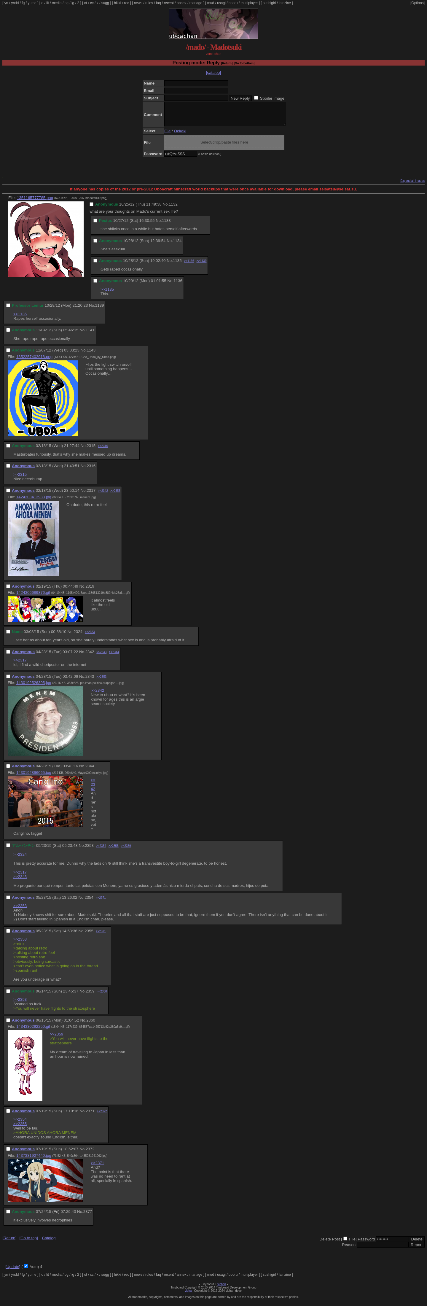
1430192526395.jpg (33, 687)
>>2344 (114, 656)
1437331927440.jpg (33, 1160)
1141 (90, 334)
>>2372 (102, 1115)
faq (158, 3)
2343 (89, 681)
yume (32, 3)
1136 (177, 285)
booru (233, 3)
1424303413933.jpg (33, 501)
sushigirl (269, 3)
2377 (87, 1216)
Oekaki (180, 135)
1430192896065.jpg (33, 777)
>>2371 (101, 902)
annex (182, 3)
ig (72, 3)
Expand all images (412, 185)
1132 (173, 208)
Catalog (48, 1242)
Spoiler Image (272, 98)
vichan (221, 1288)
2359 (90, 995)
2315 (91, 450)
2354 (89, 902)
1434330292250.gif (33, 1031)
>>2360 (102, 996)
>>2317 (20, 664)
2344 (89, 770)
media (57, 3)
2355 (89, 935)
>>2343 (101, 656)
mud (210, 3)
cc (92, 3)
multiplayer (249, 3)
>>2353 (115, 495)
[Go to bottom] (244, 63)
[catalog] (213, 72)
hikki (117, 3)
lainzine (285, 3)
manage (195, 3)
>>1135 (107, 294)
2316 (91, 470)
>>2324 (20, 859)
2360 (90, 1024)
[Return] (226, 63)
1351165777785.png (35, 202)
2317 (91, 495)
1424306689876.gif (33, 597)
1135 (177, 265)
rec (126, 3)
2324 (78, 636)
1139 (99, 310)
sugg (105, 3)
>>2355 (114, 850)
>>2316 (103, 450)
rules (149, 3)
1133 (166, 225)
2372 (90, 1153)
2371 (90, 1115)
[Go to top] (28, 1242)
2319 (89, 590)
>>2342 (103, 495)
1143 (91, 354)
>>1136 (189, 265)
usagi (221, 3)
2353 (89, 850)
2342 (89, 656)
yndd (15, 3)
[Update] (12, 1271)
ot (85, 3)
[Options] (417, 3)
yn (6, 3)
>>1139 (202, 265)
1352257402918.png (34, 361)
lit (47, 3)
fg (23, 3)
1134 (177, 245)
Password (366, 1243)
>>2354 (101, 850)
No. (165, 208)
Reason (349, 1249)
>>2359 (126, 850)
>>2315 (20, 479)
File (167, 135)
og (66, 3)
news (138, 3)
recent (169, 3)
